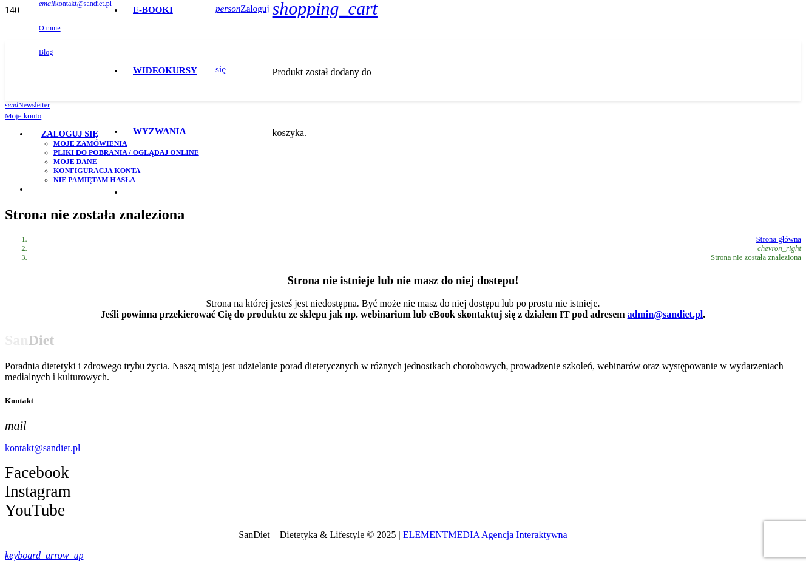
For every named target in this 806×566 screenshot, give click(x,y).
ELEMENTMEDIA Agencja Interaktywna (485, 535)
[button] (44, 555)
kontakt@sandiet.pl (43, 448)
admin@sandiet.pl (665, 314)
